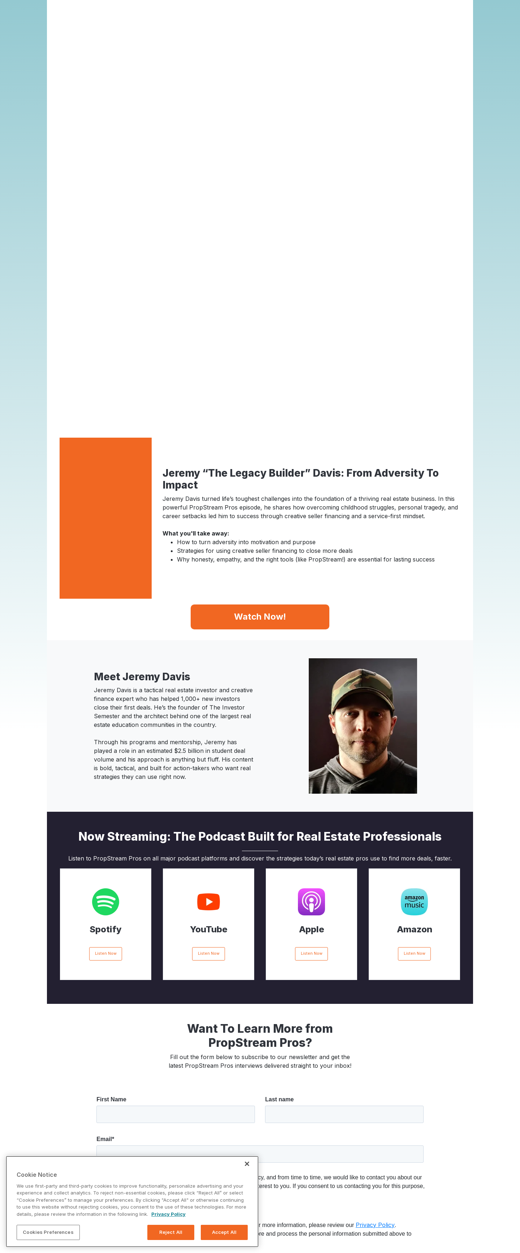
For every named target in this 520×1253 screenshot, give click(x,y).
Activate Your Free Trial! (260, 1185)
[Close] (247, 1164)
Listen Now (106, 741)
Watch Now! (260, 403)
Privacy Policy (375, 1012)
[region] (132, 1201)
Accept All (224, 1232)
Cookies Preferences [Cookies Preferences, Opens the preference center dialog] (48, 1232)
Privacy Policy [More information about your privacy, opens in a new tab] (168, 1214)
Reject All (170, 1232)
